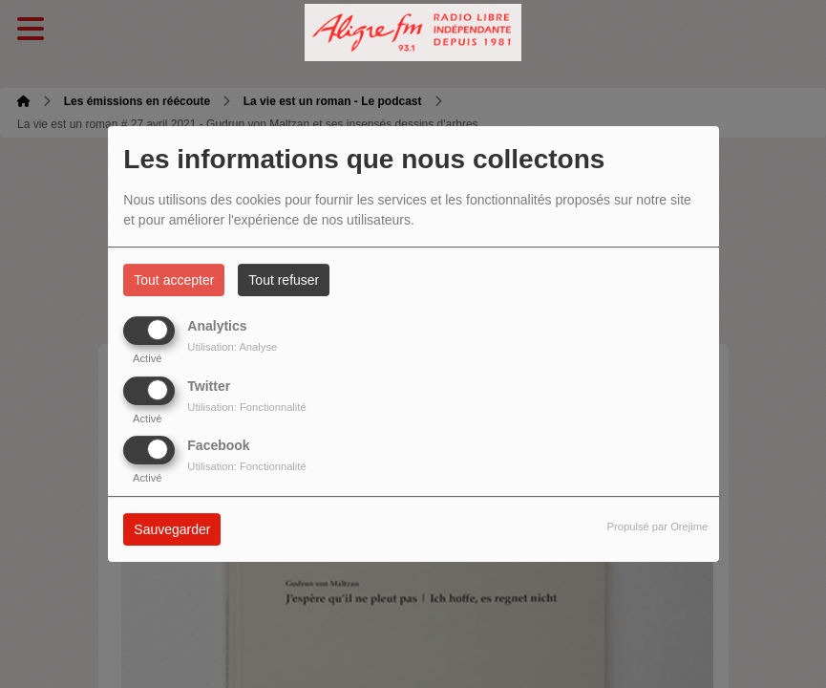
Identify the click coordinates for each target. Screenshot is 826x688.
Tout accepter (174, 280)
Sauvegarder (172, 529)
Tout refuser (283, 280)
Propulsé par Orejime (658, 526)
